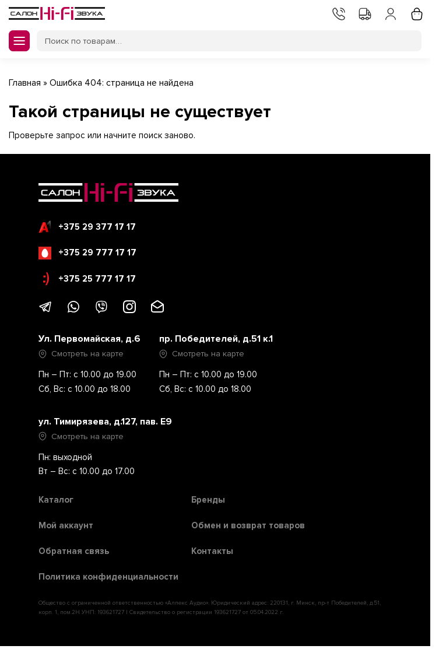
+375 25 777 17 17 (89, 278)
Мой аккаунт (389, 13)
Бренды (208, 499)
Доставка (364, 13)
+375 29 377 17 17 (87, 226)
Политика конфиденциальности (108, 576)
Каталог (55, 499)
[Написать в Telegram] (45, 311)
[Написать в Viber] (101, 311)
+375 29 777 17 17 (87, 253)
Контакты (337, 13)
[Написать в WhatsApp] (73, 311)
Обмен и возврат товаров (248, 525)
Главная (25, 83)
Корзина (416, 13)
